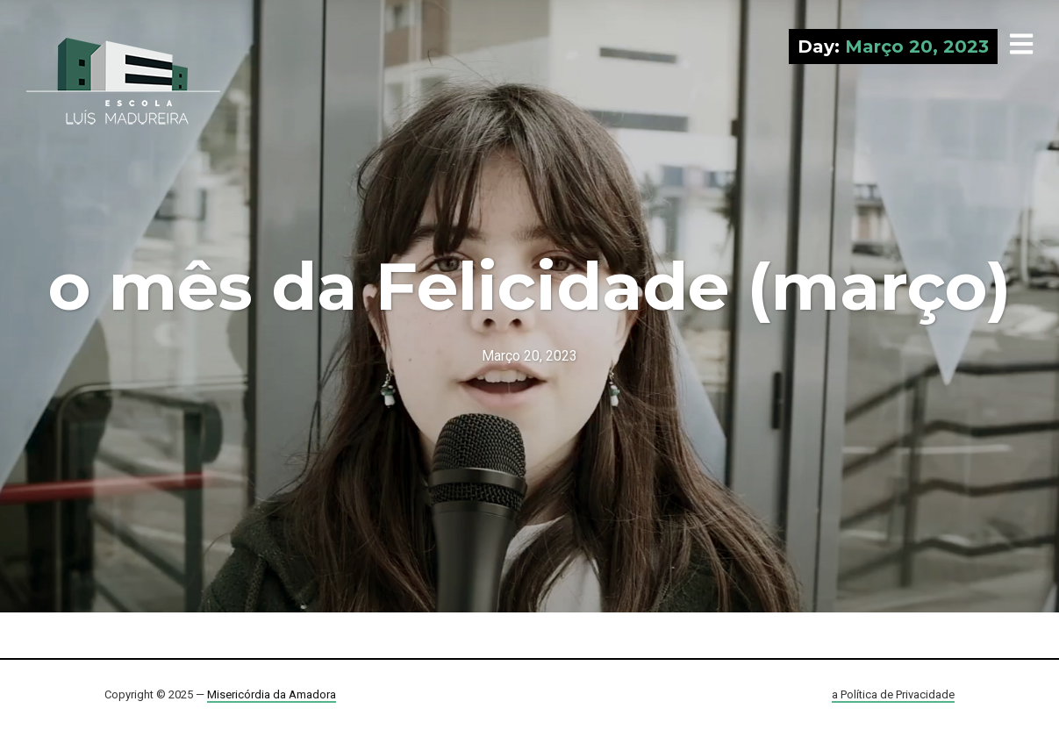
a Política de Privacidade (893, 694)
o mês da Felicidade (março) (529, 286)
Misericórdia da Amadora (271, 694)
